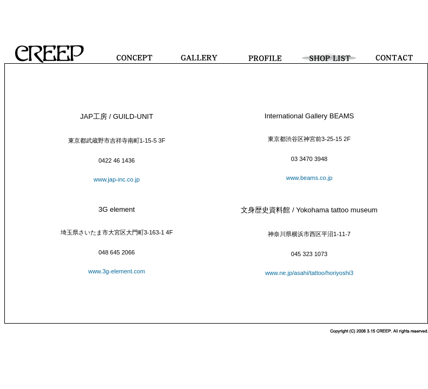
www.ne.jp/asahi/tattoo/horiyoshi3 (309, 273)
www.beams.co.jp (309, 178)
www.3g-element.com (116, 271)
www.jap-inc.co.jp (117, 179)
